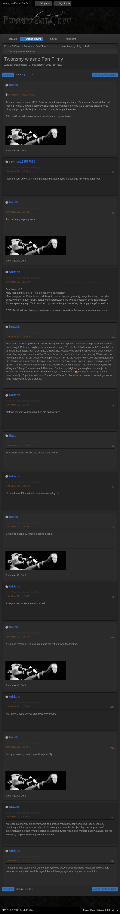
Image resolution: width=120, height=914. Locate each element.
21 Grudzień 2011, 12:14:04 (18, 405)
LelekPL (87, 46)
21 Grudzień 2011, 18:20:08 (18, 526)
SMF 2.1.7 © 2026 (10, 910)
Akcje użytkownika (104, 75)
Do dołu (8, 75)
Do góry (8, 889)
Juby (79, 46)
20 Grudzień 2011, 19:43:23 (18, 212)
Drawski (14, 326)
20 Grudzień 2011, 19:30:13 (18, 171)
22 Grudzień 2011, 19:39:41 (18, 747)
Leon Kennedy (68, 46)
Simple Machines (27, 910)
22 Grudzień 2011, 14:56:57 (18, 637)
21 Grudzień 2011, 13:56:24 (18, 445)
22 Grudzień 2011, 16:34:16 (18, 706)
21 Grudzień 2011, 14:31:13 (18, 486)
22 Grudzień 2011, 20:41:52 (18, 860)
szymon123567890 (22, 161)
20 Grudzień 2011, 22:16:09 (18, 282)
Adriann (14, 272)
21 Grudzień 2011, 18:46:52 (18, 596)
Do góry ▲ (113, 910)
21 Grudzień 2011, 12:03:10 (18, 336)
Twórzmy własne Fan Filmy (19, 90)
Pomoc (86, 910)
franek (13, 84)
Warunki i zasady (99, 910)
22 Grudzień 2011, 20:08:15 (18, 816)
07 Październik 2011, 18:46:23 (21, 95)
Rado (12, 435)
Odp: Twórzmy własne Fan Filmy (22, 167)
